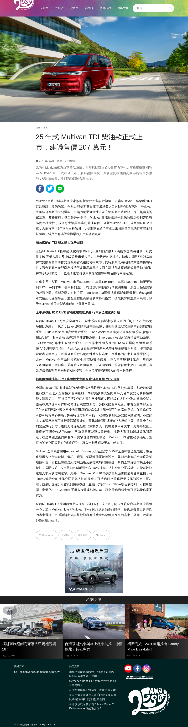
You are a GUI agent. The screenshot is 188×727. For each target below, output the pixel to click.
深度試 (59, 8)
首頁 (38, 127)
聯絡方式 (122, 8)
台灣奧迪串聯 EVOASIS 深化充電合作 (92, 690)
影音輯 (89, 8)
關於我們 (105, 8)
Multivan (102, 535)
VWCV (66, 535)
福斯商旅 (83, 535)
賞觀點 (74, 8)
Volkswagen (46, 535)
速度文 (44, 8)
